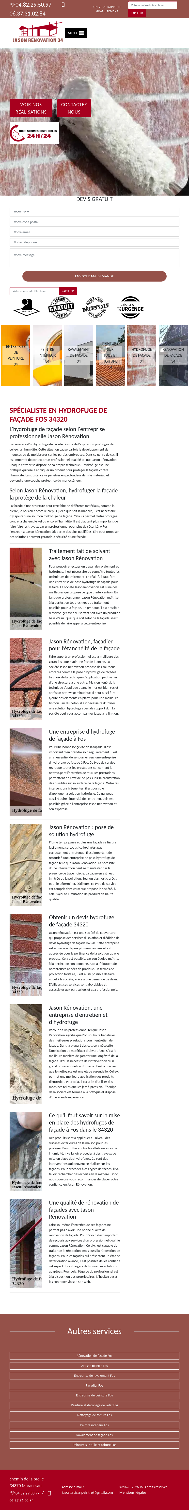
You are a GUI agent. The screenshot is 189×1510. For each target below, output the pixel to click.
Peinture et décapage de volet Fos (94, 1405)
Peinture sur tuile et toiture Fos (94, 1445)
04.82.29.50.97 (30, 4)
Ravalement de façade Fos (94, 1435)
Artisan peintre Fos (94, 1366)
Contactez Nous (74, 108)
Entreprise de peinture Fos (94, 1395)
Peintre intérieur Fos (94, 1425)
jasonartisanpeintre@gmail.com (87, 1492)
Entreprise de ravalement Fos (94, 1376)
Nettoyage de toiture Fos (94, 1415)
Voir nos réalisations (31, 108)
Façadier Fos (94, 1385)
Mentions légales (132, 1492)
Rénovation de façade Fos (94, 1356)
